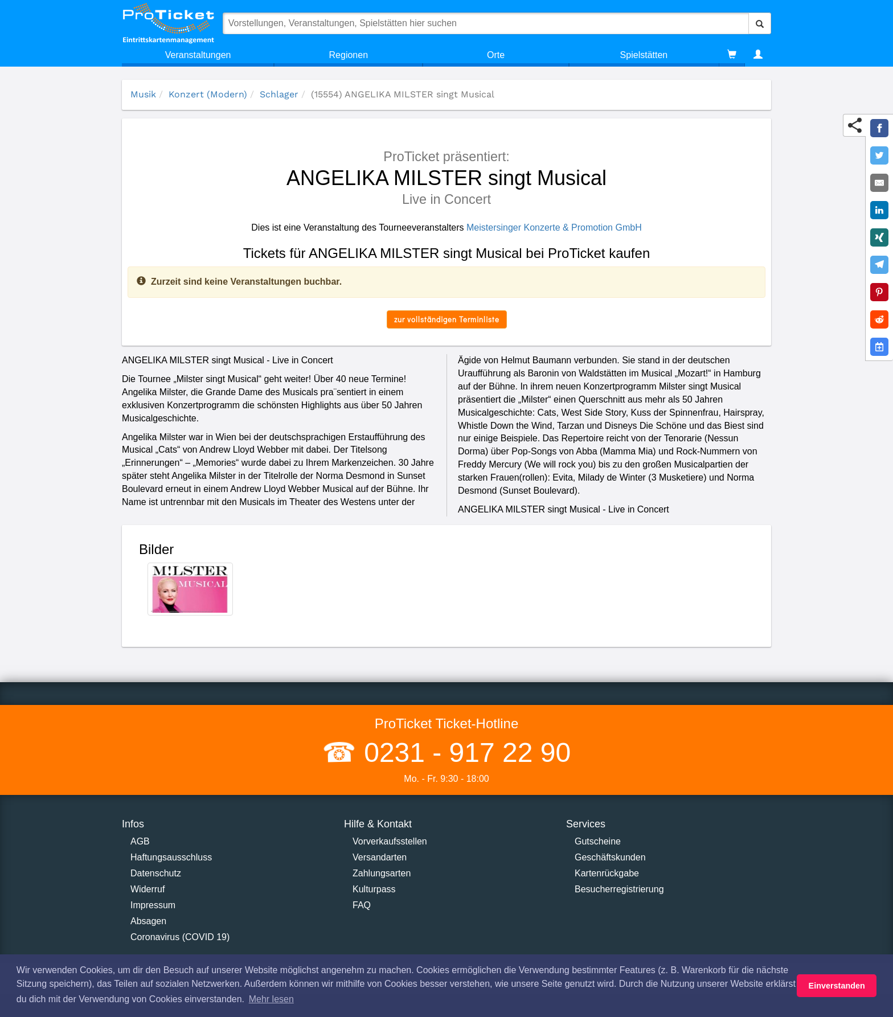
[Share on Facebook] (879, 128)
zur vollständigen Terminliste (446, 319)
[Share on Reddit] (879, 319)
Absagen (148, 921)
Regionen (348, 55)
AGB (140, 841)
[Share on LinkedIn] (879, 210)
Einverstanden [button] (837, 985)
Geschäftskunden (610, 857)
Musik (143, 94)
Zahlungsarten (382, 873)
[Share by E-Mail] (879, 183)
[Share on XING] (879, 237)
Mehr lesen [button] (271, 999)
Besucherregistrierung (619, 889)
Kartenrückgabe (607, 873)
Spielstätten (644, 55)
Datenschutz (155, 873)
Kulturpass (374, 889)
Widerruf (147, 889)
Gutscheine (598, 841)
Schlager (279, 94)
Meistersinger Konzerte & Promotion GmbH (554, 227)
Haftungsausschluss (171, 857)
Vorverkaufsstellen (390, 841)
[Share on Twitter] (879, 155)
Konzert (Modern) (208, 94)
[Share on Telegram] (879, 265)
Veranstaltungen (198, 55)
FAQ (362, 905)
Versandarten (380, 857)
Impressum (152, 905)
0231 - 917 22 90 (464, 752)
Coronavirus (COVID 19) (180, 937)
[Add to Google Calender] (879, 347)
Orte (496, 55)
